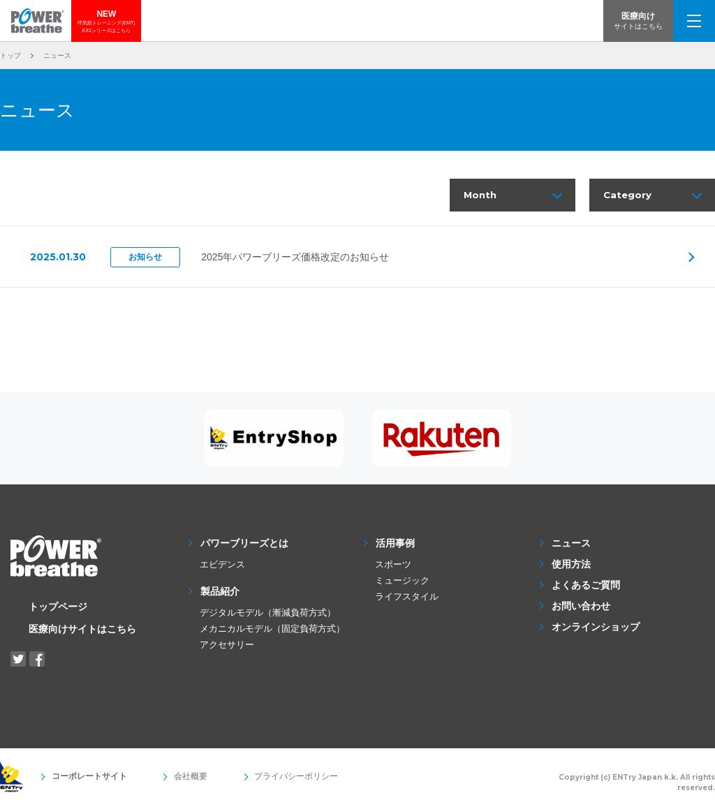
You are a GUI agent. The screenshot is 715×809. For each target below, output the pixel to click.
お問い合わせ (581, 609)
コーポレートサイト (84, 780)
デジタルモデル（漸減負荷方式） (268, 616)
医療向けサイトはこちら (82, 632)
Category (628, 196)
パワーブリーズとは (244, 546)
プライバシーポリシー (271, 780)
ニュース (571, 546)
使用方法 (571, 567)
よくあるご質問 (586, 588)
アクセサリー (227, 648)
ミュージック (402, 584)
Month (481, 196)
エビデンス (222, 568)
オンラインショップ (596, 630)
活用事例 (395, 546)
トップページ (58, 610)
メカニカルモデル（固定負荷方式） (272, 632)
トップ (10, 55)
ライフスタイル (406, 600)
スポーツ (393, 568)
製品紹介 (219, 594)
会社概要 (176, 780)
